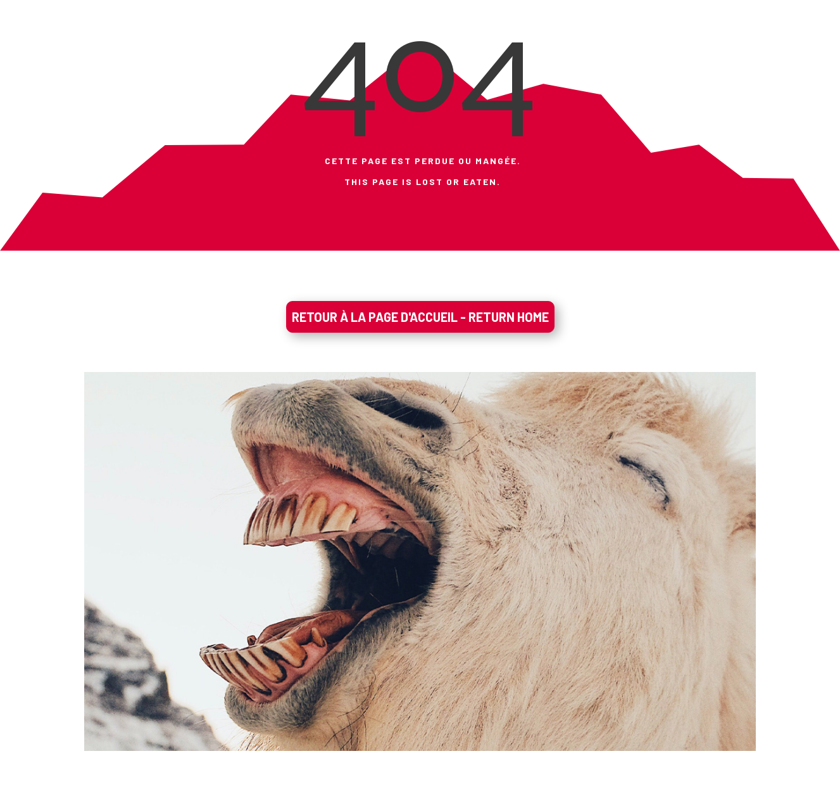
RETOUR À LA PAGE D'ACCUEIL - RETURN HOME (420, 316)
